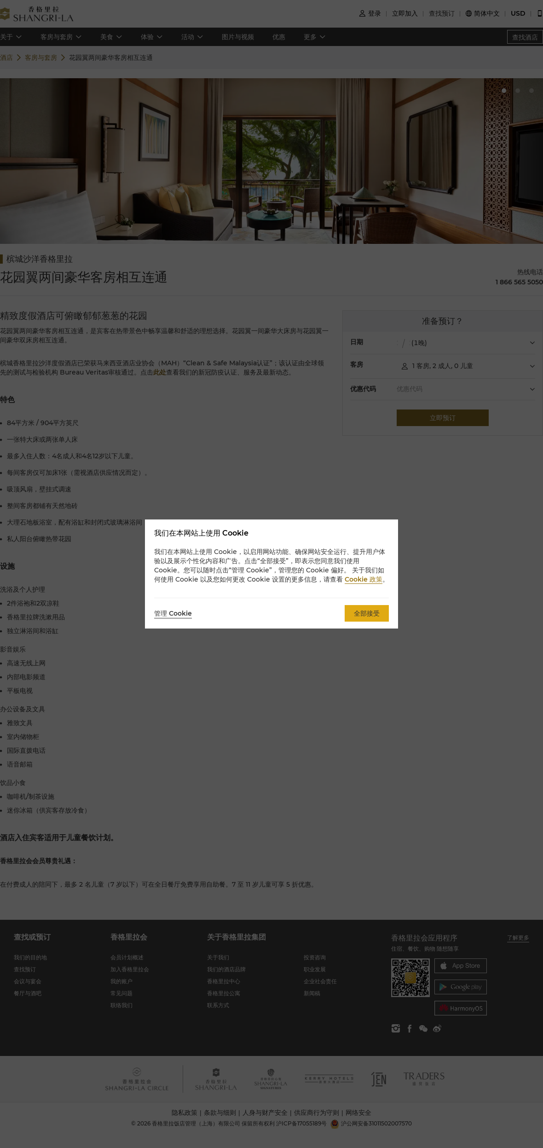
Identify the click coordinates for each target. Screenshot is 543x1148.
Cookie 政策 (363, 579)
